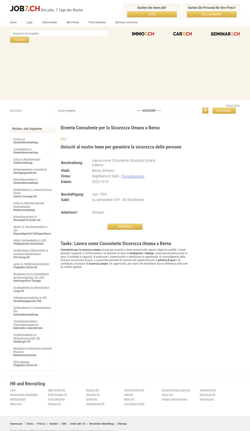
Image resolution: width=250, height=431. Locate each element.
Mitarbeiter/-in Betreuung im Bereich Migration (29, 343)
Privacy (42, 417)
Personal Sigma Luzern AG (176, 383)
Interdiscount (207, 392)
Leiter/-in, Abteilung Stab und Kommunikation (29, 198)
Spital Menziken (57, 392)
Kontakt (54, 417)
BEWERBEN (125, 220)
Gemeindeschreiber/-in (26, 173)
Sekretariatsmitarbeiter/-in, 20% (30, 291)
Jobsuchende (49, 22)
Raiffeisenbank (18, 392)
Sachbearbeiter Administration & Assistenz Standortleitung (31, 245)
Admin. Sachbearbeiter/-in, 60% (31, 234)
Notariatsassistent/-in (25, 210)
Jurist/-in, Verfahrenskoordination (32, 257)
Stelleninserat (212, 14)
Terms (30, 417)
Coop (13, 383)
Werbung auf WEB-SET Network (74, 424)
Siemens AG (92, 383)
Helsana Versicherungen (175, 392)
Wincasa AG (54, 397)
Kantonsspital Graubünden (25, 388)
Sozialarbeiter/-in (23, 143)
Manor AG (129, 392)
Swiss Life (167, 388)
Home (13, 22)
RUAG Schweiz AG (58, 388)
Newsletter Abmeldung (105, 417)
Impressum (16, 417)
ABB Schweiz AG (57, 383)
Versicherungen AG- (135, 383)
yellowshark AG (208, 383)
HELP (64, 132)
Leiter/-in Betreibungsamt (27, 153)
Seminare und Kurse (126, 22)
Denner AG (92, 392)
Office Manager (21, 355)
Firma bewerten (97, 22)
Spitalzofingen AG (96, 397)
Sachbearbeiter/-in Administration (32, 281)
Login (29, 22)
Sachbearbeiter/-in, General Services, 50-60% (28, 185)
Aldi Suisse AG (208, 388)
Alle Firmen (72, 22)
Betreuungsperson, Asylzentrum (31, 163)
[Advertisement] (125, 65)
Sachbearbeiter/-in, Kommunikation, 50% (25, 303)
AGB (66, 417)
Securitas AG (93, 388)
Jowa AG (129, 388)
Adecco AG (16, 397)
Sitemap (128, 417)
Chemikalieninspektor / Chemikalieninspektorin (26, 316)
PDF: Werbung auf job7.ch (105, 424)
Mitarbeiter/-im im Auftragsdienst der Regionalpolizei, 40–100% (32, 269)
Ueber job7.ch (80, 417)
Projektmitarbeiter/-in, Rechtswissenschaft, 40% (27, 330)
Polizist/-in (19, 132)
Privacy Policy (233, 99)
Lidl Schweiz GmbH (135, 397)
